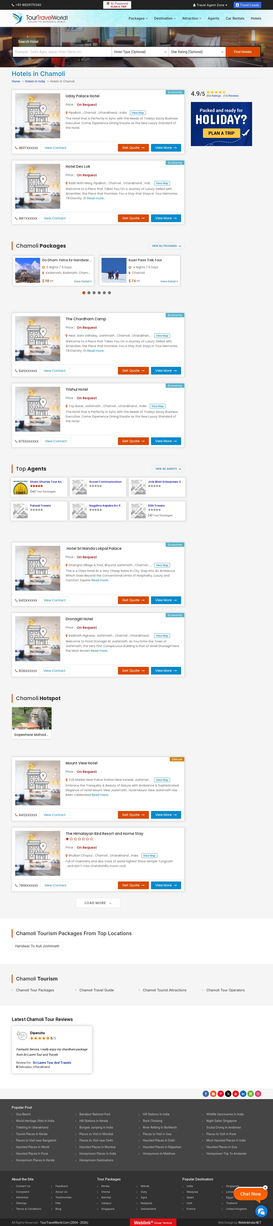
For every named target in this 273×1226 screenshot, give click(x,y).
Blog (58, 1208)
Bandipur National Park (96, 1114)
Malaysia (147, 1202)
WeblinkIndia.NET (249, 1222)
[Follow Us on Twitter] (228, 1094)
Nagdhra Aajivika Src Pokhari (109, 506)
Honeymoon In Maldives (160, 1154)
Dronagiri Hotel (79, 619)
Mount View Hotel (81, 763)
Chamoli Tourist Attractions (164, 990)
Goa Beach (23, 1114)
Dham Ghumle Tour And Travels (52, 482)
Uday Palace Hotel (82, 96)
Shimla (106, 1191)
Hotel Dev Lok (78, 166)
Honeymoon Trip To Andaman (227, 1154)
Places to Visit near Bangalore (37, 1140)
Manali (145, 1186)
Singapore (108, 1208)
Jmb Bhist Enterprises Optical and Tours (176, 482)
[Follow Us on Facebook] (206, 1094)
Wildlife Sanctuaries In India (225, 1114)
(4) (150, 515)
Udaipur (106, 1202)
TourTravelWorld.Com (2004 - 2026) (64, 1222)
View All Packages (166, 246)
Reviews (231, 95)
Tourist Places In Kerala (32, 1134)
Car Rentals (235, 18)
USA (190, 1202)
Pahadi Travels (40, 506)
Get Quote (133, 147)
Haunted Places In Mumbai (98, 1147)
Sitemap (22, 1202)
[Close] (265, 1187)
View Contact (56, 147)
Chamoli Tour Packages (35, 990)
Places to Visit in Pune (222, 1134)
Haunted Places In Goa (222, 1147)
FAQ (58, 1202)
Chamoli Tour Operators (225, 990)
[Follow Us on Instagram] (258, 1094)
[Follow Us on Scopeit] (250, 1094)
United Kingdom (237, 1208)
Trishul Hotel (77, 389)
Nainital (106, 1197)
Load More (98, 902)
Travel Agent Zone (210, 5)
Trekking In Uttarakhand (33, 1127)
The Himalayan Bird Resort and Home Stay (104, 833)
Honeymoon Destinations (97, 1160)
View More (166, 147)
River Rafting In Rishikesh (160, 1127)
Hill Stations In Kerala (94, 1121)
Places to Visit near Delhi (97, 1140)
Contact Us (24, 1186)
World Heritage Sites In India (36, 1121)
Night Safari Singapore (222, 1121)
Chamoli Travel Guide (97, 990)
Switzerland (149, 1208)
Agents (213, 18)
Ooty (144, 1191)
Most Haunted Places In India (226, 1140)
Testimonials (64, 1197)
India (190, 1186)
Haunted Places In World (33, 1147)
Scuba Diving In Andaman (224, 1127)
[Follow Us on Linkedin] (243, 1094)
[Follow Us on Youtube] (235, 1094)
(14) (33, 491)
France (191, 1208)
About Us (61, 1191)
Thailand (232, 1202)
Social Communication (105, 482)
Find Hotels (243, 52)
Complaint (23, 1191)
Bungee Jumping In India (97, 1127)
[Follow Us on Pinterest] (221, 1094)
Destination (165, 18)
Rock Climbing (153, 1121)
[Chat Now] (261, 1211)
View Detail (82, 281)
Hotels (256, 18)
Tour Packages (46, 491)
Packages (138, 18)
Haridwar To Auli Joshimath (37, 946)
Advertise (22, 1197)
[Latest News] (213, 1094)
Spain (191, 1197)
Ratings (213, 95)
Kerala (105, 1186)
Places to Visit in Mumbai (97, 1134)
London (231, 1191)
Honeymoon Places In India (99, 1154)
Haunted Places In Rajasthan (163, 1147)
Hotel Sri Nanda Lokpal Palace (94, 548)
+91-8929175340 (26, 5)
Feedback (62, 1186)
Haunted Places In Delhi (159, 1140)
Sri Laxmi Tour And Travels (52, 1062)
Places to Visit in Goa (158, 1134)
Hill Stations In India (157, 1114)
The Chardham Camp (86, 319)
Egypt (230, 1197)
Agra (144, 1197)
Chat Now (250, 1194)
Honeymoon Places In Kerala (36, 1160)
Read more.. (96, 198)
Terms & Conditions (30, 1208)
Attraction (191, 18)
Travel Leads (247, 5)
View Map (138, 113)
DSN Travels (156, 506)
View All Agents (168, 469)
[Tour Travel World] (40, 18)
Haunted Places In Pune (32, 1154)
